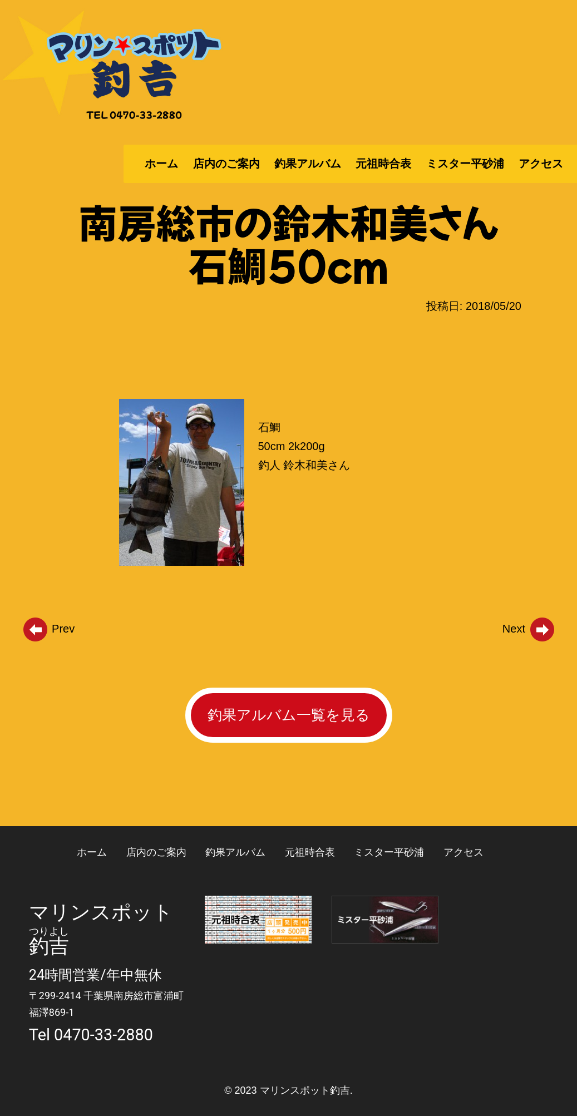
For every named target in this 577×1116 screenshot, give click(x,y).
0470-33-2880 (103, 1034)
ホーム (161, 163)
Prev (48, 629)
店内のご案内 (226, 163)
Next (529, 629)
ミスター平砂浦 (465, 163)
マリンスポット (101, 912)
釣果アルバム (307, 163)
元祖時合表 (383, 163)
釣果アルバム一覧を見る (289, 715)
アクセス (541, 163)
